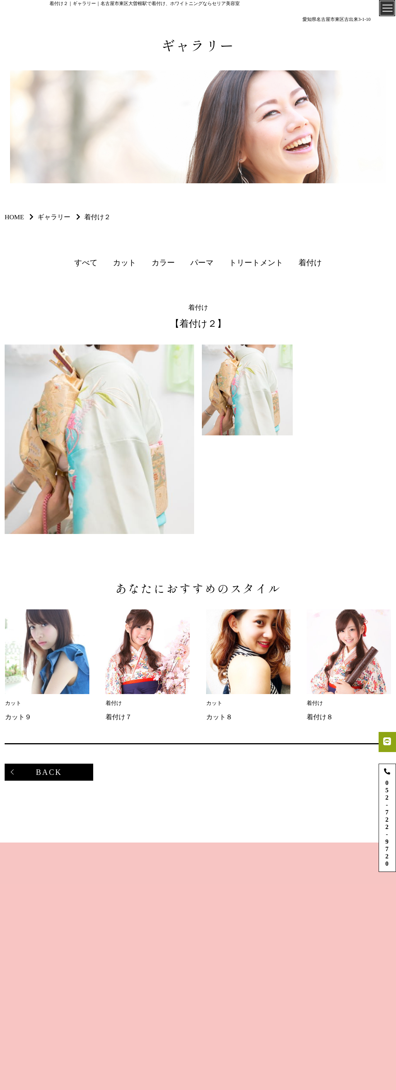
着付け (310, 262)
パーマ (201, 262)
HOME (14, 217)
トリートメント (256, 262)
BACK (49, 772)
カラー (163, 262)
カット (124, 262)
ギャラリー (54, 217)
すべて (85, 262)
